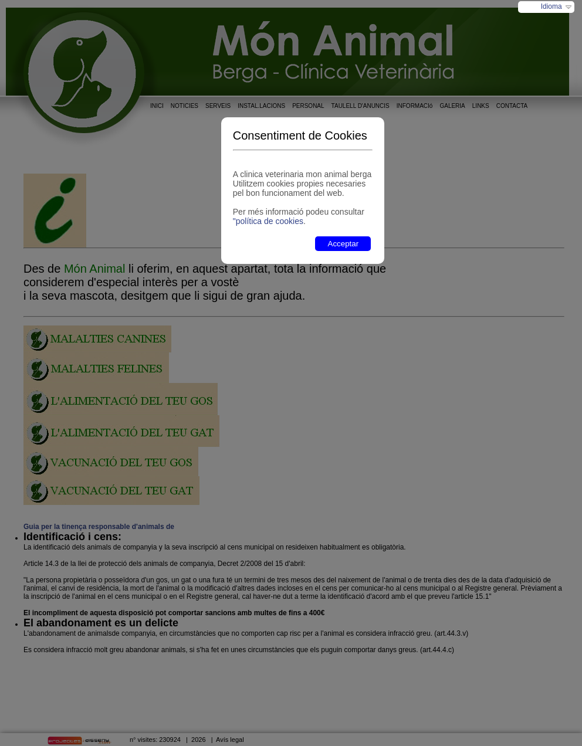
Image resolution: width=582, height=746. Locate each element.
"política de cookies (268, 221)
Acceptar (343, 243)
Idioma (551, 6)
